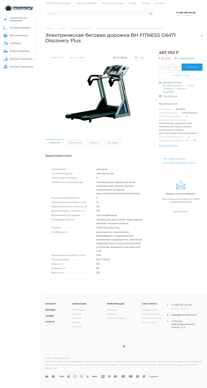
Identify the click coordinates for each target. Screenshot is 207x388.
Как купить (75, 143)
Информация (115, 304)
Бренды (50, 310)
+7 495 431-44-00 (186, 12)
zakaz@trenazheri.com (184, 314)
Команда (76, 318)
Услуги (49, 322)
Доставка (113, 143)
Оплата (94, 143)
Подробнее (168, 92)
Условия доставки (151, 314)
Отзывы (76, 322)
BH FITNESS (120, 57)
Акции (49, 316)
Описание (54, 143)
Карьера (76, 314)
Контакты (77, 326)
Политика (112, 314)
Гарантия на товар (151, 318)
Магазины (112, 310)
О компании (78, 310)
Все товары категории (175, 158)
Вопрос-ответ (149, 322)
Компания (79, 304)
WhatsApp (124, 346)
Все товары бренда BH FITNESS (180, 163)
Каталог (50, 304)
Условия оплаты (150, 310)
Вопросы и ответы (116, 318)
